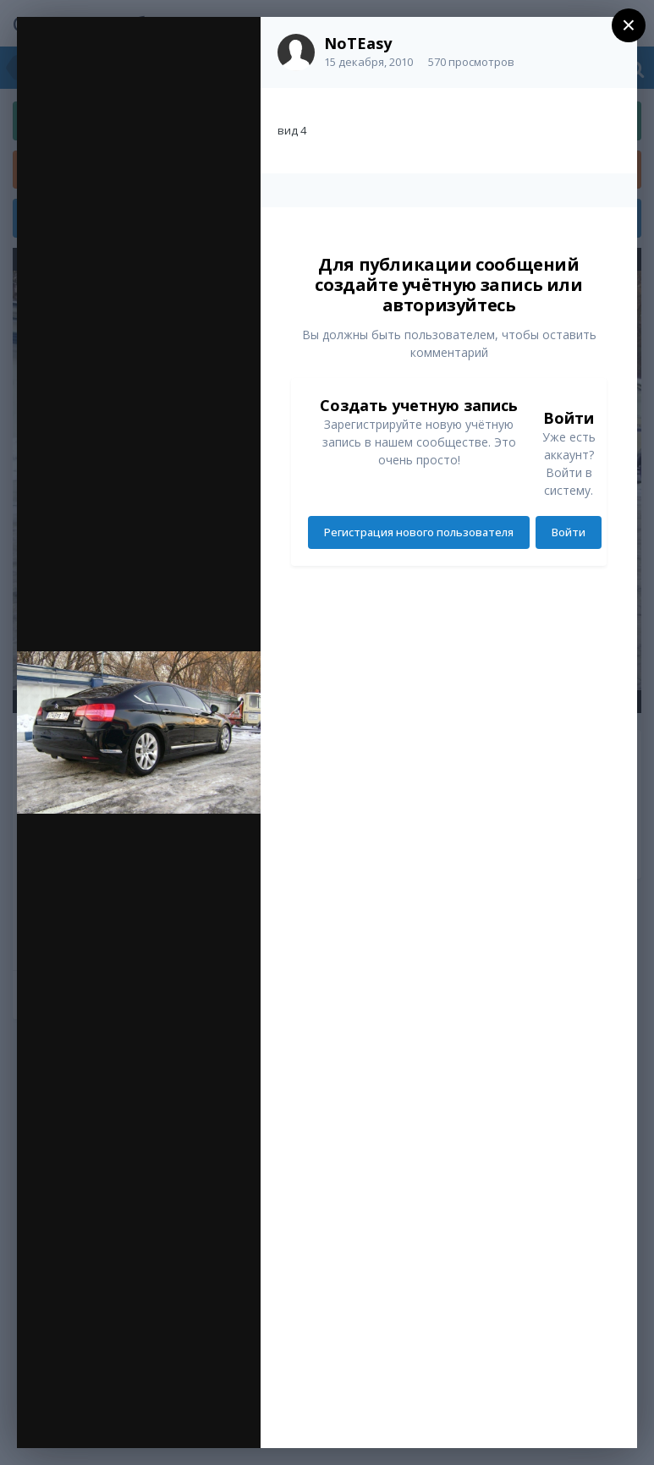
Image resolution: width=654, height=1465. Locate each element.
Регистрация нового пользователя (419, 532)
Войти (568, 532)
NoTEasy (358, 43)
